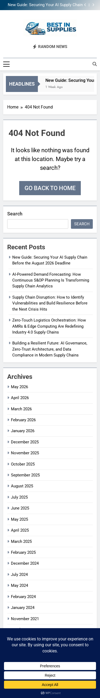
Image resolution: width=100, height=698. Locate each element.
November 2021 (25, 618)
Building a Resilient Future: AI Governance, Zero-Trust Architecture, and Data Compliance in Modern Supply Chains (49, 348)
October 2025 (23, 463)
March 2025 (21, 541)
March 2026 (21, 408)
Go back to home (50, 187)
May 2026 (19, 386)
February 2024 (23, 596)
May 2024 (19, 585)
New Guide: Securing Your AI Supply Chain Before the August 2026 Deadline (45, 5)
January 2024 (22, 607)
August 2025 (22, 485)
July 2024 (19, 574)
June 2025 (20, 508)
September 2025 (25, 474)
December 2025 (25, 441)
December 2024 (25, 563)
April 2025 (20, 530)
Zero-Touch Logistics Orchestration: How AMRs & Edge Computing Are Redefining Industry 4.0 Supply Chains (49, 326)
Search (14, 213)
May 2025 (19, 518)
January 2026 (22, 430)
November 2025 (25, 452)
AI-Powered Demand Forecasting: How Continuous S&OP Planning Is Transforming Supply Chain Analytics (50, 279)
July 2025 (19, 496)
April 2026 (20, 397)
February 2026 (23, 419)
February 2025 (23, 552)
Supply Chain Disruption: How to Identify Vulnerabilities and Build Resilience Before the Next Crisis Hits (49, 302)
